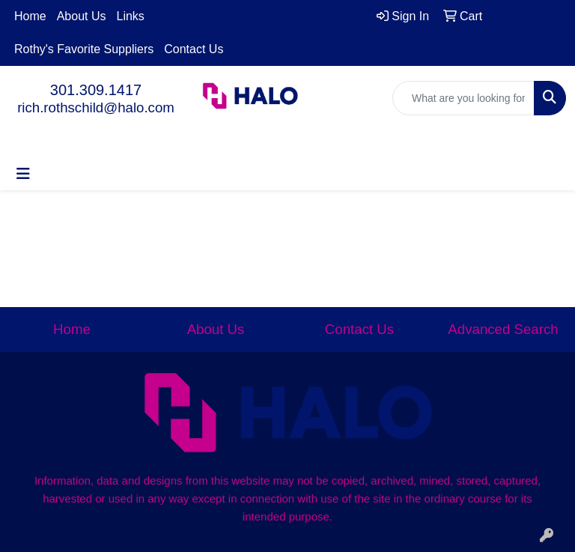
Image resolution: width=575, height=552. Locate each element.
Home (30, 16)
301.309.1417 (96, 90)
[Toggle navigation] (23, 173)
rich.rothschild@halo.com (95, 107)
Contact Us (193, 49)
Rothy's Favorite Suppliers (83, 49)
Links (130, 16)
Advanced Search (503, 329)
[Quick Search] (463, 98)
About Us (81, 16)
